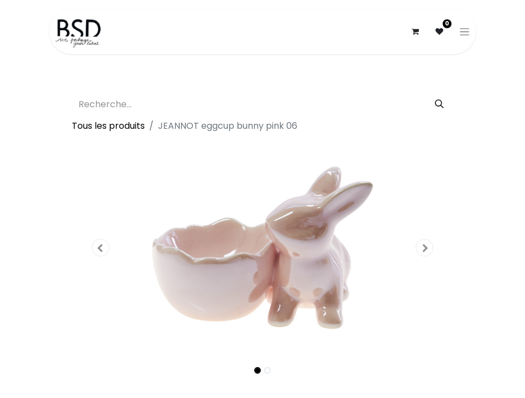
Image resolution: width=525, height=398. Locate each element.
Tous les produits (108, 125)
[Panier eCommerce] (415, 31)
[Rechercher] (439, 104)
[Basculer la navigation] (464, 31)
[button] (100, 247)
